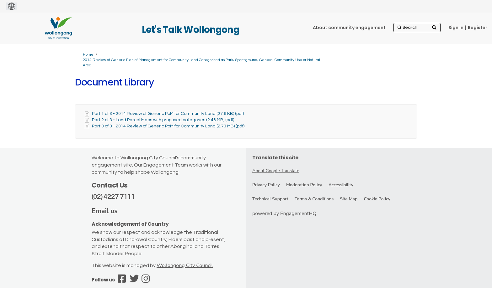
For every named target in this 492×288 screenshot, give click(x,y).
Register (477, 27)
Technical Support (270, 199)
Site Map (348, 199)
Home (88, 55)
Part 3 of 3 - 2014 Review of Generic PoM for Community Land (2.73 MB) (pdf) (168, 126)
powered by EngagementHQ (284, 213)
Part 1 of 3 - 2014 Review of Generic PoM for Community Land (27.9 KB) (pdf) (168, 113)
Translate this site (275, 157)
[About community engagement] (349, 27)
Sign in (455, 27)
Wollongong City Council (185, 265)
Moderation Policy (304, 185)
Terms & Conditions (314, 199)
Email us (105, 211)
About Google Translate (275, 171)
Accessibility (341, 185)
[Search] (417, 27)
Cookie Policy (377, 199)
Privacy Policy (266, 185)
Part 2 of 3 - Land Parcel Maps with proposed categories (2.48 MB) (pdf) (163, 120)
